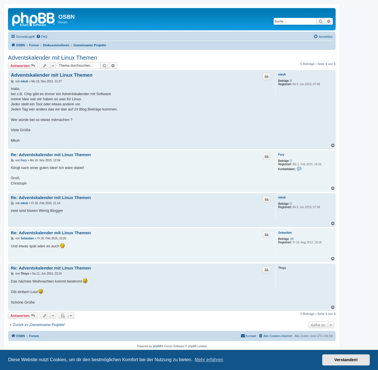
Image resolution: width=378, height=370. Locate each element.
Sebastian (285, 232)
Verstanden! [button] (346, 360)
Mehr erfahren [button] (209, 359)
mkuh (282, 74)
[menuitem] (41, 36)
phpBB (157, 346)
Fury (281, 154)
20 (292, 239)
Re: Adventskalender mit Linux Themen (51, 154)
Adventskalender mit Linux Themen (52, 58)
